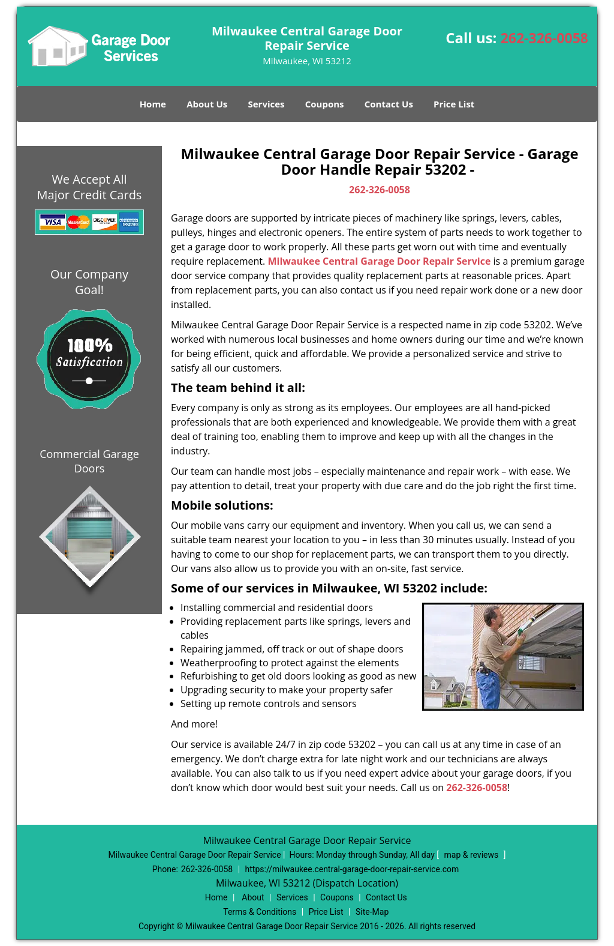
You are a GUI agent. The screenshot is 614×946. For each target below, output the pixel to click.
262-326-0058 (544, 37)
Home (153, 104)
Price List (454, 104)
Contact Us (389, 104)
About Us (206, 104)
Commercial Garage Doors (89, 461)
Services (266, 104)
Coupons (324, 104)
